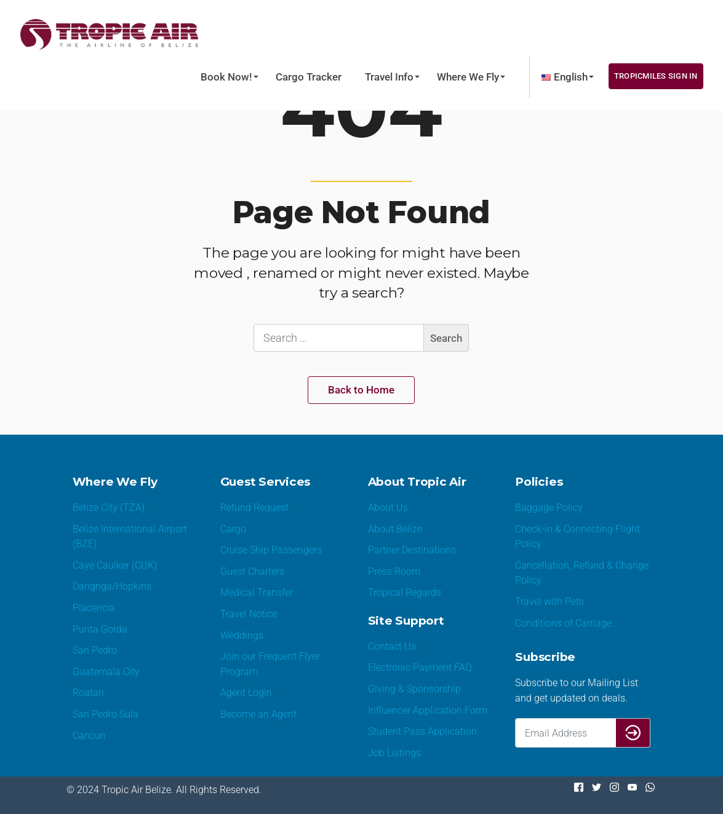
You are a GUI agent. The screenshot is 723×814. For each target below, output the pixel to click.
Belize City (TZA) (109, 507)
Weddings (241, 635)
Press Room (394, 571)
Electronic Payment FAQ (420, 667)
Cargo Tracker (309, 77)
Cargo (233, 529)
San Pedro (95, 650)
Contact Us (392, 646)
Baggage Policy (549, 507)
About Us (388, 507)
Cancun (89, 735)
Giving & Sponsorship (414, 689)
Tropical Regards (404, 592)
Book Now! (226, 77)
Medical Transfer (256, 592)
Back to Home (361, 390)
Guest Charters (252, 571)
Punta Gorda (100, 629)
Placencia (94, 608)
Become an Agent (258, 714)
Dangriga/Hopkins (112, 586)
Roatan (88, 692)
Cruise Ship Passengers (271, 550)
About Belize (395, 529)
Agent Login (246, 692)
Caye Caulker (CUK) (115, 565)
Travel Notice (248, 614)
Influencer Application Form (427, 710)
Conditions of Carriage (563, 623)
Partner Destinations (412, 550)
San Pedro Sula (105, 714)
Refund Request (254, 507)
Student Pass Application (422, 731)
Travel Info (389, 77)
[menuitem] (564, 76)
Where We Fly (468, 77)
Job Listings (394, 753)
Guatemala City (106, 672)
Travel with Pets (549, 601)
